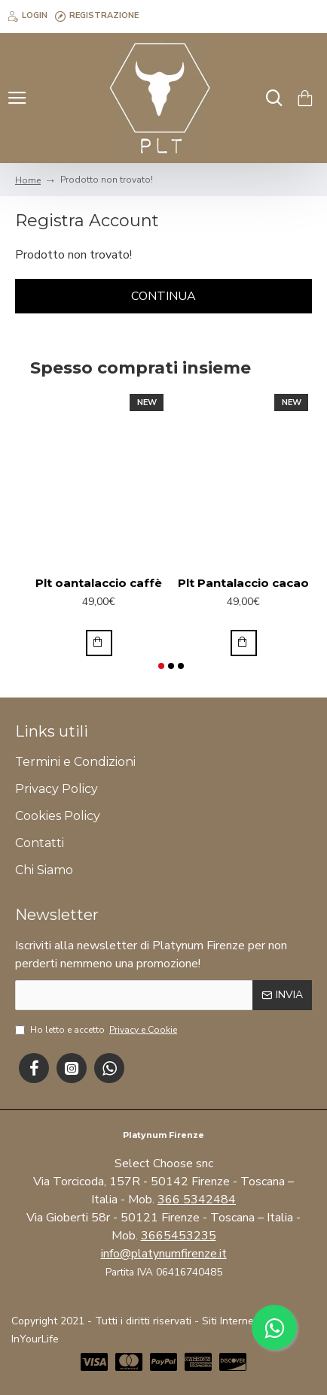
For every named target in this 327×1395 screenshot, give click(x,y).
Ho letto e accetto (97, 1029)
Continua (163, 296)
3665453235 (178, 1235)
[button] (161, 666)
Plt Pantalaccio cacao (243, 583)
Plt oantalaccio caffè (98, 583)
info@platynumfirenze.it (164, 1253)
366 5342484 (196, 1199)
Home (28, 180)
